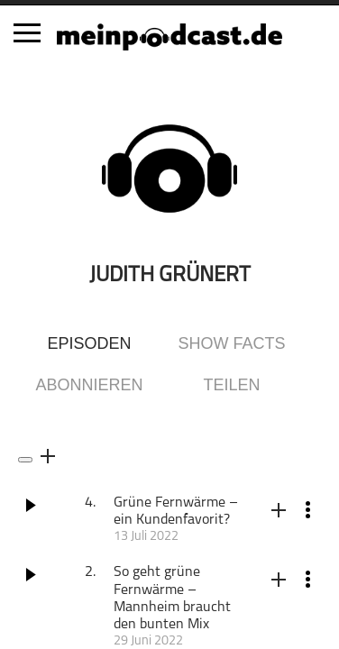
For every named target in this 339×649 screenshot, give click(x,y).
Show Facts (231, 343)
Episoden (89, 343)
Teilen (231, 385)
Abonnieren (88, 385)
